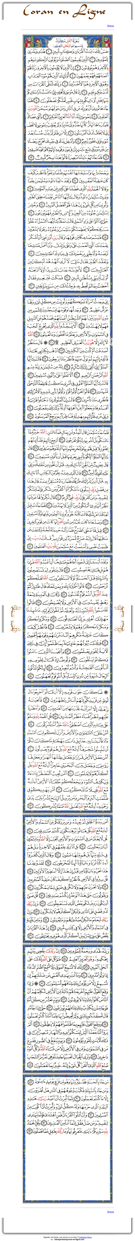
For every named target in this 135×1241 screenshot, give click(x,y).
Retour (110, 25)
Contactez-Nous (85, 1237)
